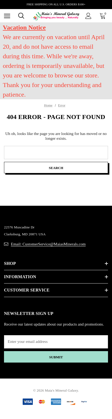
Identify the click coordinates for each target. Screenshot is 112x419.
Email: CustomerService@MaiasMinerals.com (48, 244)
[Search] (21, 16)
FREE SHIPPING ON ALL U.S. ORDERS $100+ (56, 4)
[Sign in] (88, 16)
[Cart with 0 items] (103, 16)
